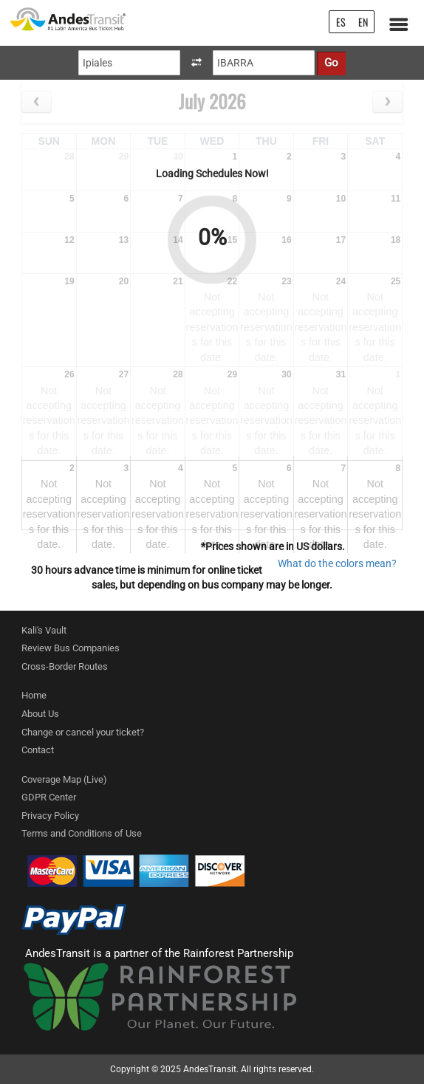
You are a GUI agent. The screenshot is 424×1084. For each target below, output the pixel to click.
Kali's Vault (43, 630)
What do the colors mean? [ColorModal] (337, 563)
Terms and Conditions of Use (81, 833)
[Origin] (129, 62)
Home (34, 695)
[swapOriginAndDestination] (196, 63)
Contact (37, 749)
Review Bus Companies (70, 648)
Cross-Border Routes (64, 666)
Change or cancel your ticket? (82, 732)
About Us (40, 713)
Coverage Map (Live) (64, 779)
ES (341, 22)
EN (363, 22)
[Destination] (264, 62)
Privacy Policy (50, 815)
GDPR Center (48, 797)
